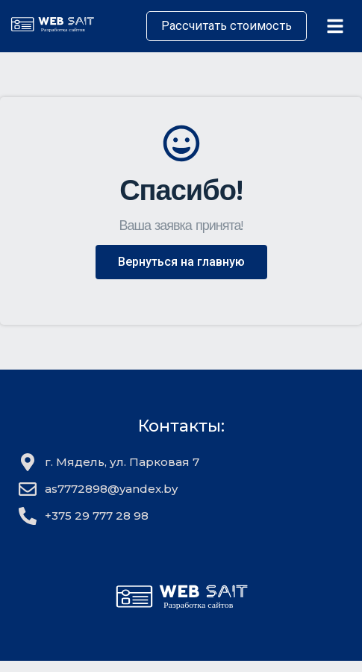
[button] (181, 262)
